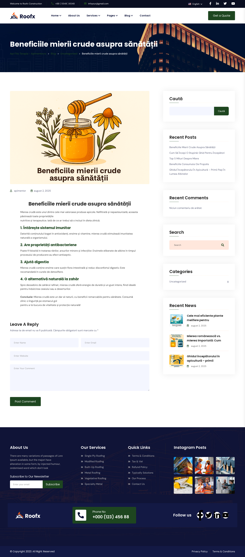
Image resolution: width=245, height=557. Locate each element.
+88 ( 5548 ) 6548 (65, 3)
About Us (74, 15)
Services (92, 15)
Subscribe (53, 484)
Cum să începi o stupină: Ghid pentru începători (197, 153)
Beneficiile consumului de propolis (189, 164)
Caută (176, 99)
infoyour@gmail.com (98, 3)
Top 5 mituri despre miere (184, 158)
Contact (145, 15)
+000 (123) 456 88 (110, 517)
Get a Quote (221, 16)
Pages (111, 15)
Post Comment (25, 401)
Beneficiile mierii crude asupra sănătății (192, 147)
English (194, 4)
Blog (127, 15)
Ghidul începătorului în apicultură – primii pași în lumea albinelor (197, 171)
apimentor (20, 190)
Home (55, 15)
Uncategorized (177, 281)
